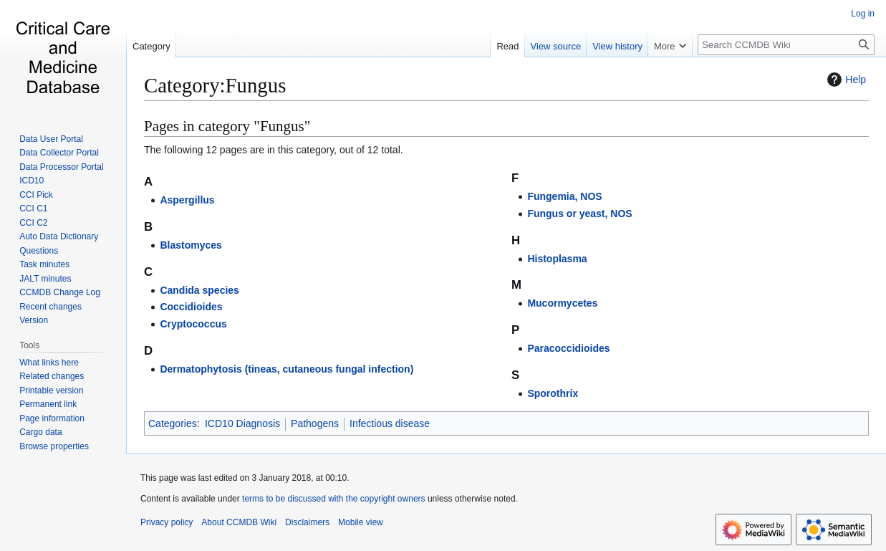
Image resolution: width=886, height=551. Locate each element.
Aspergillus (187, 200)
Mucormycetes (562, 303)
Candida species (199, 290)
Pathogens (315, 423)
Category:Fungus (215, 85)
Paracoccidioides (568, 348)
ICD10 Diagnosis (242, 423)
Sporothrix (552, 393)
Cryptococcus (193, 324)
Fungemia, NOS (564, 196)
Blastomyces (190, 245)
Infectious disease (390, 423)
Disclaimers (307, 522)
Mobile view (360, 522)
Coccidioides (191, 306)
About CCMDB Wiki (238, 522)
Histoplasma (557, 258)
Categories (172, 423)
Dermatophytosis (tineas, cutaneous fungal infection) (286, 369)
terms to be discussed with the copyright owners (333, 499)
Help (845, 79)
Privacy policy (166, 522)
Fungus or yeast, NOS (579, 213)
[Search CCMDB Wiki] (786, 44)
